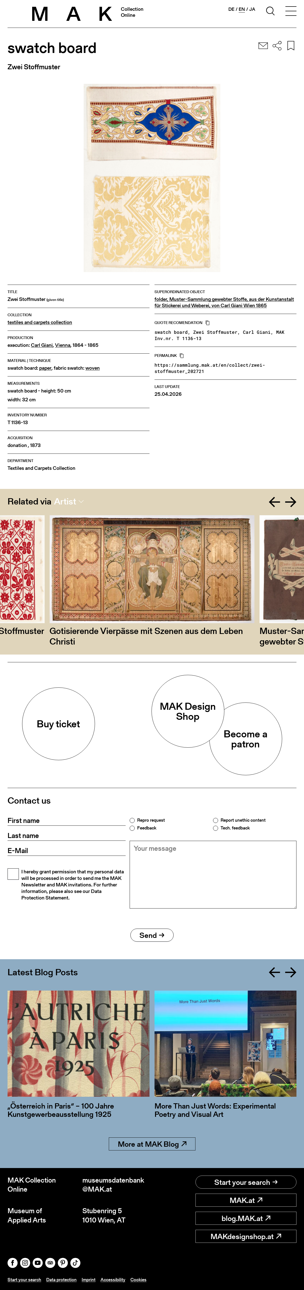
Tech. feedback (235, 828)
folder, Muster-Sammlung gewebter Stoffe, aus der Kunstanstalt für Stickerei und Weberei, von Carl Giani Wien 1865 (224, 302)
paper (45, 368)
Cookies (138, 1279)
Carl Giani (42, 345)
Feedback (146, 828)
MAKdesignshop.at (246, 1236)
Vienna (62, 345)
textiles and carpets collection (40, 322)
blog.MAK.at (246, 1218)
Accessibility (112, 1279)
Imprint (88, 1279)
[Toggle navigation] (290, 11)
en (242, 9)
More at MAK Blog (152, 1144)
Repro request (151, 820)
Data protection (61, 1279)
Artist (65, 501)
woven (92, 368)
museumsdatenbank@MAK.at (113, 1185)
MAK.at (246, 1200)
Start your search (246, 1182)
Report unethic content (243, 820)
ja (252, 9)
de (231, 9)
